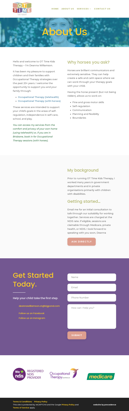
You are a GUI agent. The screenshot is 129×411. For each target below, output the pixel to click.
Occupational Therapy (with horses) (39, 101)
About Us (67, 9)
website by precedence (104, 404)
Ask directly (81, 241)
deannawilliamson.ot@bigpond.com (39, 306)
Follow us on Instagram (32, 318)
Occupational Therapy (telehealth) (38, 97)
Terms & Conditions (22, 401)
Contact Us (102, 9)
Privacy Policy (40, 401)
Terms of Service (21, 407)
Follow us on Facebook (31, 313)
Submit (76, 335)
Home (55, 9)
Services (83, 9)
